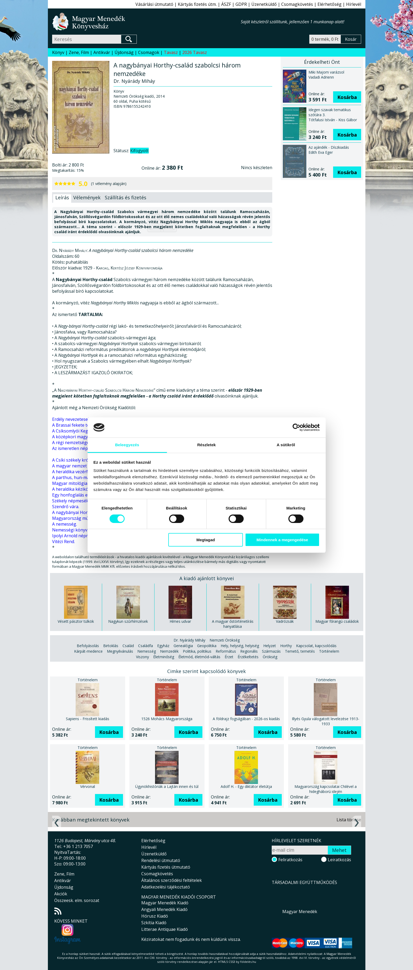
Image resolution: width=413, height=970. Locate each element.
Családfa (145, 645)
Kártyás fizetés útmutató (165, 867)
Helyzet (269, 645)
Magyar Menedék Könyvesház (146, 21)
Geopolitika (206, 645)
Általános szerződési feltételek (171, 880)
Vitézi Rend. (63, 541)
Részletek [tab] (206, 445)
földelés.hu (248, 962)
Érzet (229, 656)
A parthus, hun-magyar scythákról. (86, 477)
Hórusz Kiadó (154, 916)
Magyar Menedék (299, 911)
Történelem (329, 651)
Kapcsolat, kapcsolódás (316, 645)
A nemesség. (64, 524)
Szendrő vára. (65, 506)
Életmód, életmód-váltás (199, 656)
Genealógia (183, 645)
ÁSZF (226, 4)
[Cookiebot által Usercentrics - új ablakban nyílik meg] (296, 427)
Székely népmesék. (70, 501)
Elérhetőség (329, 4)
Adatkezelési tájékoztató (165, 887)
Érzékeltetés (248, 656)
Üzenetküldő (264, 4)
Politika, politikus (197, 651)
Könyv (58, 52)
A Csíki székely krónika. (75, 460)
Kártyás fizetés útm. (197, 4)
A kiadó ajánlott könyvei (206, 578)
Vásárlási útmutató (154, 4)
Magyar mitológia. (70, 483)
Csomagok (148, 52)
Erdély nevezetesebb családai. (81, 419)
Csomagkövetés (297, 4)
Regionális (249, 651)
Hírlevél (353, 4)
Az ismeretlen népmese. (75, 448)
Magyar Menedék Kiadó (164, 903)
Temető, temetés (300, 651)
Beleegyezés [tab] (127, 445)
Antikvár (101, 52)
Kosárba (347, 97)
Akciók (60, 894)
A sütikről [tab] (286, 445)
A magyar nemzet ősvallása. (79, 466)
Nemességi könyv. (70, 530)
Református (226, 651)
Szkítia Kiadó (153, 923)
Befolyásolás (88, 645)
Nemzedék (169, 651)
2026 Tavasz (194, 52)
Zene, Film (79, 52)
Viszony (142, 656)
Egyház (163, 645)
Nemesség (146, 651)
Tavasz (171, 52)
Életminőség (163, 656)
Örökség (270, 656)
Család (128, 645)
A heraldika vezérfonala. (76, 472)
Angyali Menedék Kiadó (164, 909)
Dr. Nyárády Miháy (189, 640)
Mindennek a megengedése (282, 540)
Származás (271, 651)
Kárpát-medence (88, 651)
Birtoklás (110, 645)
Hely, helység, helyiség (240, 645)
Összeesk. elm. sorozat (76, 900)
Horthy (286, 645)
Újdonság (124, 52)
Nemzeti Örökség (225, 640)
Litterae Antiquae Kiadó (164, 929)
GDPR (241, 4)
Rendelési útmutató (160, 860)
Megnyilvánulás (120, 651)
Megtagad (205, 540)
